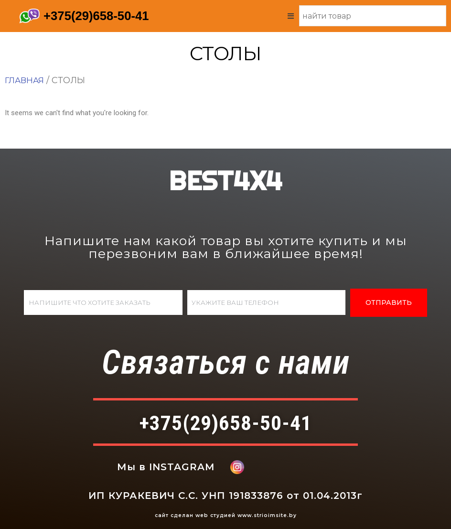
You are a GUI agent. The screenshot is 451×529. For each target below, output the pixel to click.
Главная (25, 80)
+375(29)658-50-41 (96, 16)
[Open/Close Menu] (290, 16)
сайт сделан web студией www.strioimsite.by (225, 515)
